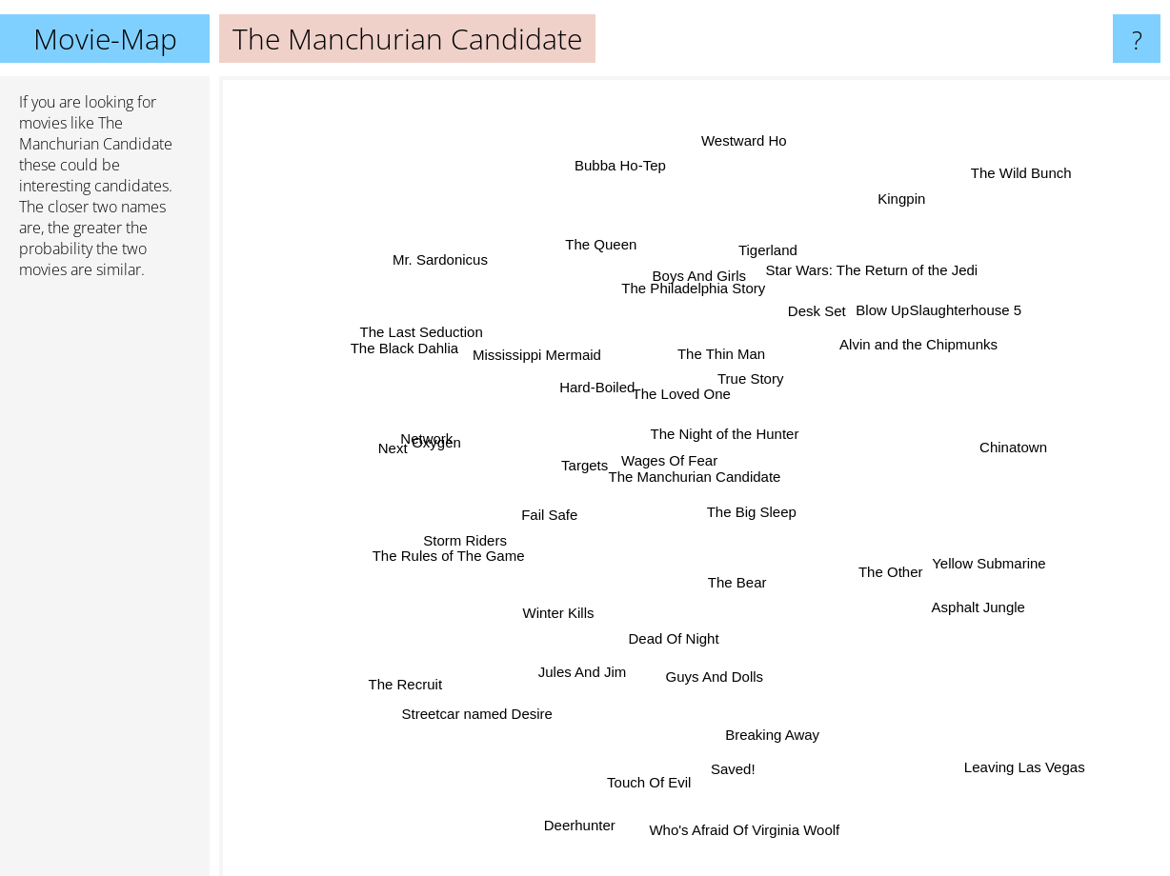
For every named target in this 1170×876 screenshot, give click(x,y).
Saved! (721, 728)
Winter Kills (578, 588)
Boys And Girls (696, 307)
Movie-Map (105, 38)
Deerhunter (594, 776)
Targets (555, 490)
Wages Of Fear (676, 443)
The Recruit (450, 649)
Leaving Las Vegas (1044, 788)
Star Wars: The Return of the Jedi (845, 302)
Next (439, 450)
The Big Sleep (781, 552)
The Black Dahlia (430, 362)
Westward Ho (734, 193)
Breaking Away (759, 712)
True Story (739, 392)
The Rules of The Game (460, 536)
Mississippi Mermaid (544, 345)
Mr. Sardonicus (474, 291)
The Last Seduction (420, 328)
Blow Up (897, 269)
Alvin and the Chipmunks (889, 356)
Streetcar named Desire (507, 688)
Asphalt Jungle (942, 599)
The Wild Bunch (1012, 165)
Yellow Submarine (955, 560)
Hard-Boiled (563, 361)
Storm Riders (484, 519)
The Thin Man (706, 378)
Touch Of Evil (642, 751)
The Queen (613, 271)
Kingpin (873, 231)
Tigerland (753, 284)
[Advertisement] (105, 585)
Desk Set (798, 325)
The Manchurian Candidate (695, 476)
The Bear (745, 581)
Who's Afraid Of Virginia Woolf (736, 796)
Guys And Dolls (710, 677)
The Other (859, 555)
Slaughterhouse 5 (935, 332)
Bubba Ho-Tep (626, 211)
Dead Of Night (682, 632)
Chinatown (1034, 436)
